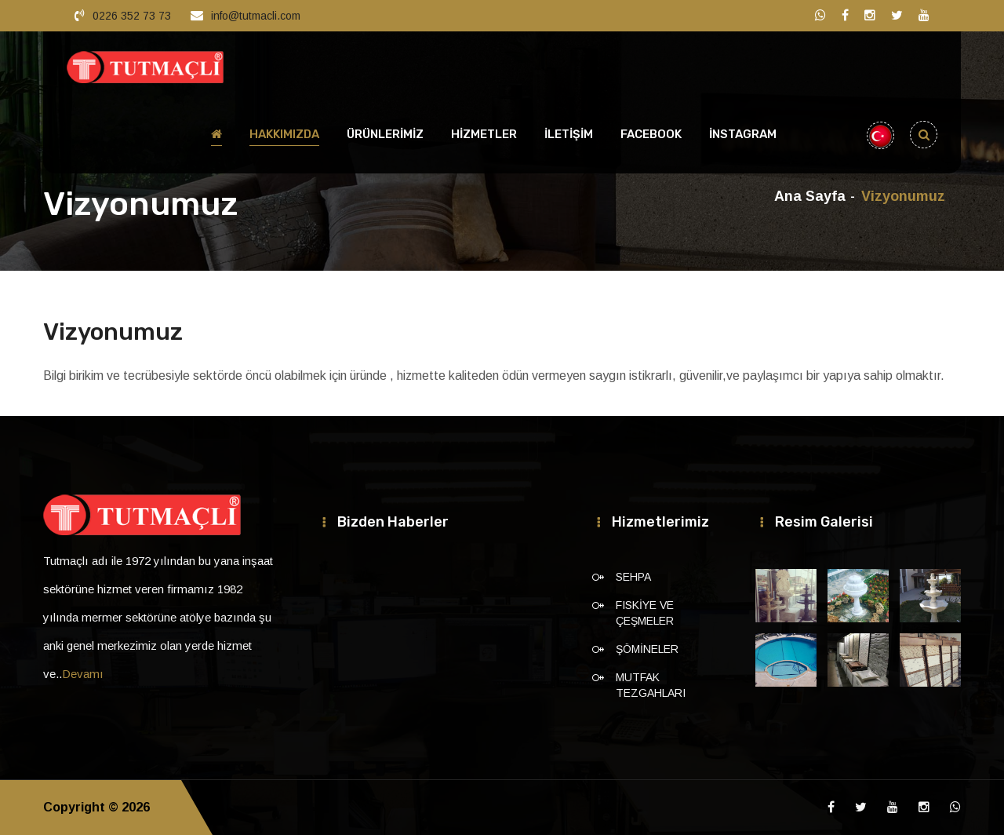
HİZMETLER (484, 134)
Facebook (651, 134)
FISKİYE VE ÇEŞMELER (645, 613)
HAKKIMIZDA (284, 134)
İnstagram (743, 134)
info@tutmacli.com (255, 15)
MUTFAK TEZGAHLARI (651, 685)
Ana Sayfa (810, 196)
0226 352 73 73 (132, 15)
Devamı (83, 673)
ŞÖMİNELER (647, 649)
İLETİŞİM (568, 134)
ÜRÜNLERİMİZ (385, 134)
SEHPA (633, 577)
